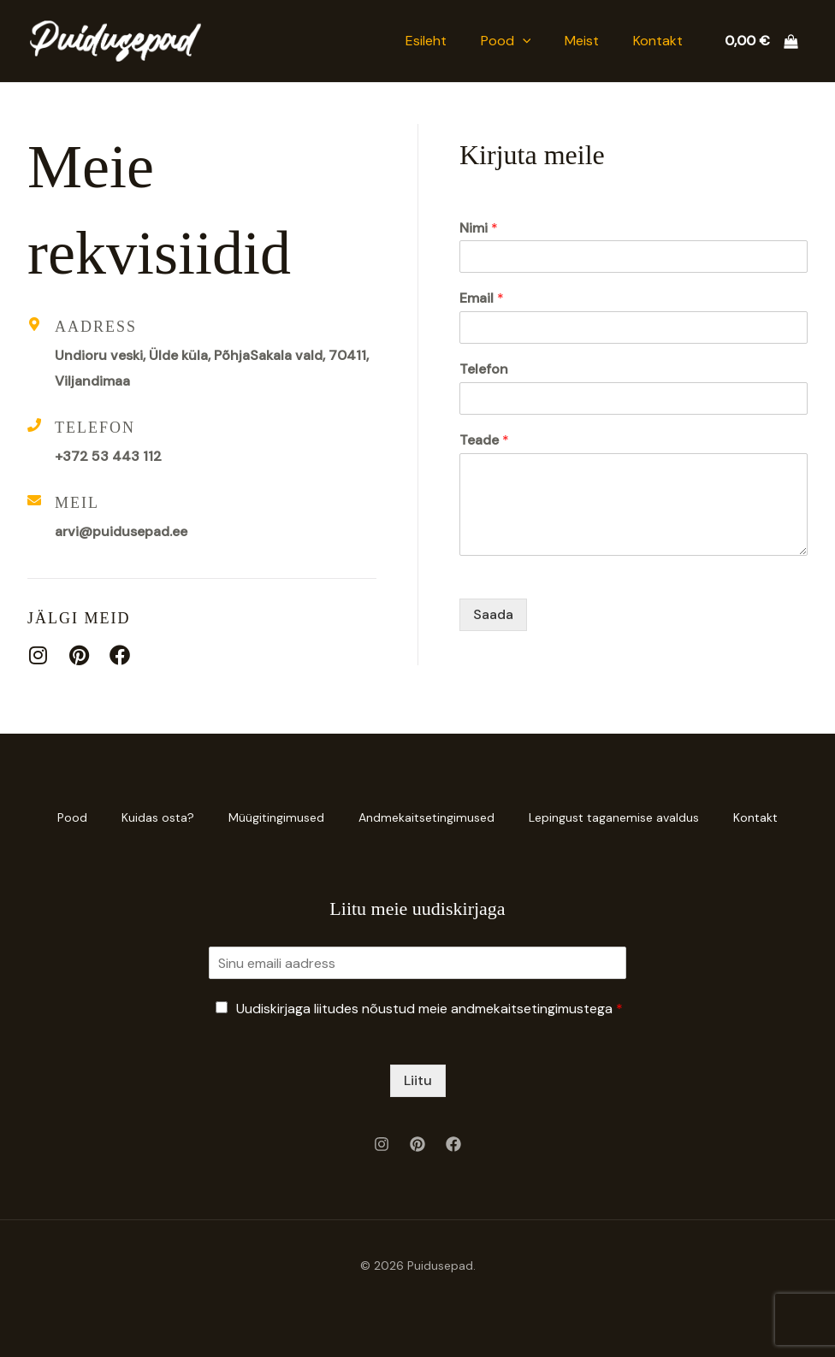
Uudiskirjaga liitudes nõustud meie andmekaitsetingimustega (429, 1009)
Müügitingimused (276, 817)
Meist (582, 41)
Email (481, 298)
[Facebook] (453, 1144)
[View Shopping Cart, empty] (761, 41)
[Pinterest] (417, 1144)
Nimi (478, 228)
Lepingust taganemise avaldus (614, 817)
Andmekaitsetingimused (426, 817)
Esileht (426, 41)
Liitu (418, 1080)
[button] (522, 41)
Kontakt (658, 41)
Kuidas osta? (157, 817)
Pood (506, 41)
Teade (484, 440)
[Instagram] (381, 1144)
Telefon (483, 369)
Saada (493, 614)
